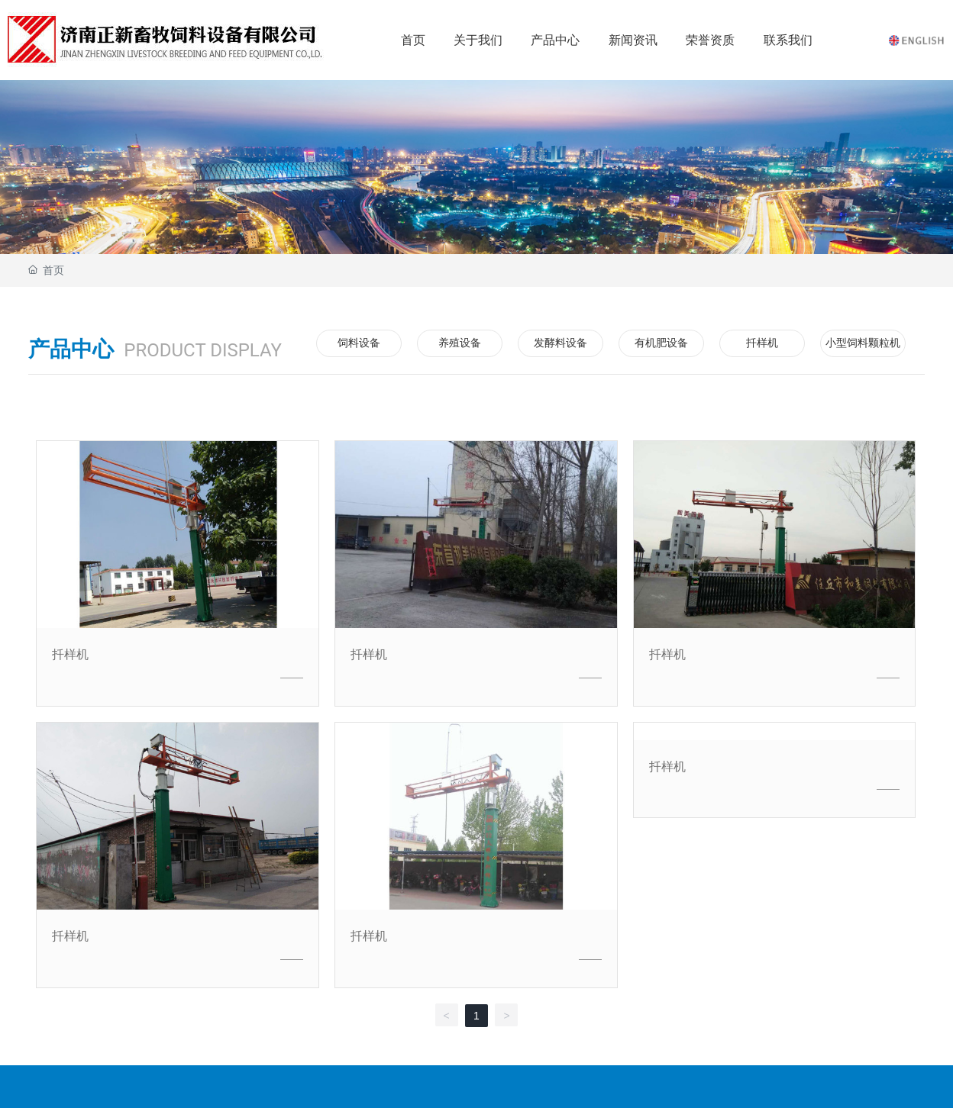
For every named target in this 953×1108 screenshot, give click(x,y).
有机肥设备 (661, 343)
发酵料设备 (560, 343)
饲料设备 (359, 343)
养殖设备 (459, 343)
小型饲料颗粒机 (862, 343)
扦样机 (762, 343)
